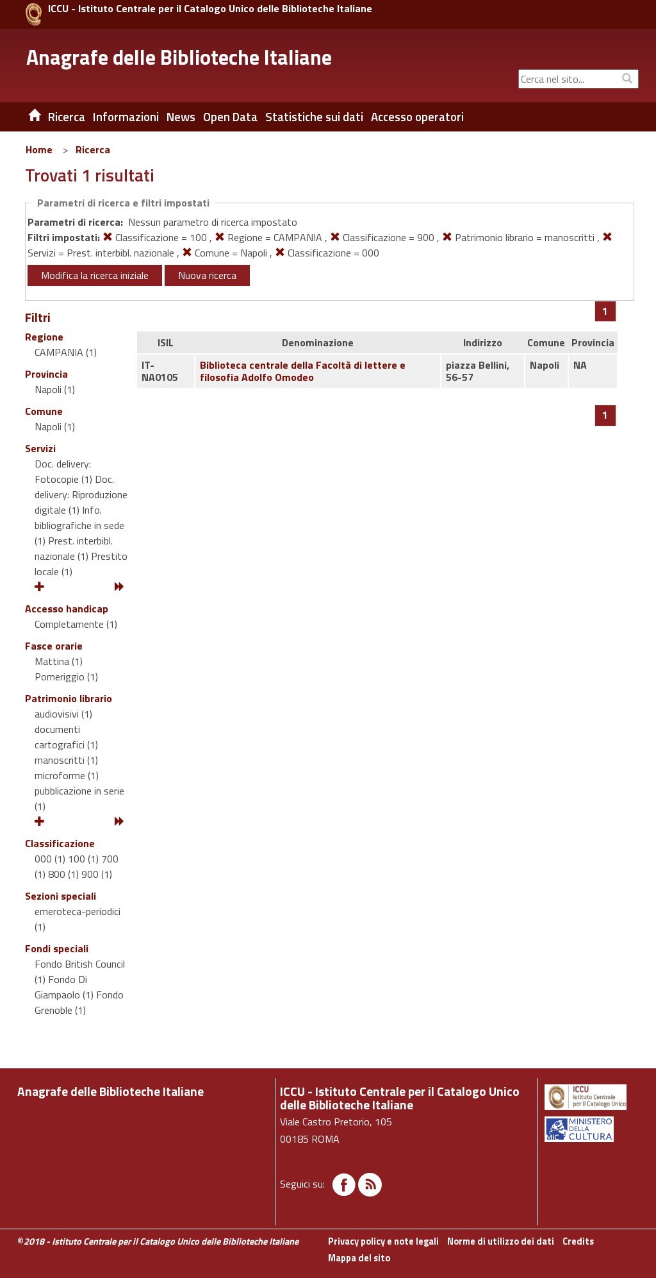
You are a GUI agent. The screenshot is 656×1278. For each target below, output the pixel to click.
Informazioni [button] (126, 117)
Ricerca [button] (66, 117)
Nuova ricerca (207, 275)
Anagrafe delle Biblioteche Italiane (179, 57)
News (181, 117)
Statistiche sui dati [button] (314, 117)
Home (39, 149)
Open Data (230, 117)
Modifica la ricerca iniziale (95, 275)
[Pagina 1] (605, 311)
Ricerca (93, 149)
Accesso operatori (417, 117)
